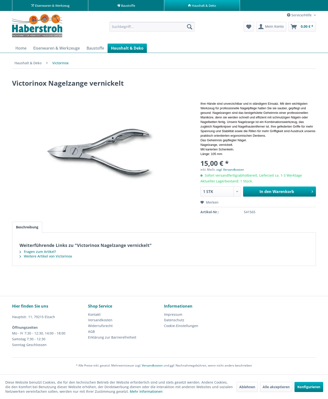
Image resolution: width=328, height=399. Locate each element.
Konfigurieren (308, 387)
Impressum (173, 315)
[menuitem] (152, 28)
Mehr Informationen (146, 391)
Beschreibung (27, 228)
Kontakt (94, 315)
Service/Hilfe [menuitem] (300, 16)
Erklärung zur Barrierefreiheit (112, 338)
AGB (91, 332)
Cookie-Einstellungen (181, 327)
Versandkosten (100, 321)
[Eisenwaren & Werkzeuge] (56, 49)
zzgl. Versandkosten (230, 171)
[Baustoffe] (95, 49)
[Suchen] (189, 28)
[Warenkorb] (302, 28)
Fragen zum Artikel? (38, 253)
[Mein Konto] (271, 28)
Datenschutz (174, 321)
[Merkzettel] (249, 28)
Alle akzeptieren (276, 387)
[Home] (21, 49)
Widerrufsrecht (100, 327)
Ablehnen (247, 387)
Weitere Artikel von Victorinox (46, 257)
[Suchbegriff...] (152, 28)
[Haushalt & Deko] (127, 49)
